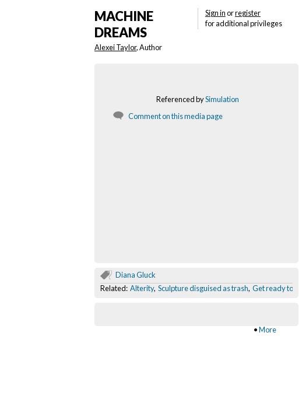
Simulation (222, 99)
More (267, 329)
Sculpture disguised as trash (203, 288)
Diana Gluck (135, 274)
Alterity (142, 288)
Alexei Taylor (115, 47)
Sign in (215, 13)
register (248, 13)
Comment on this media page (175, 116)
